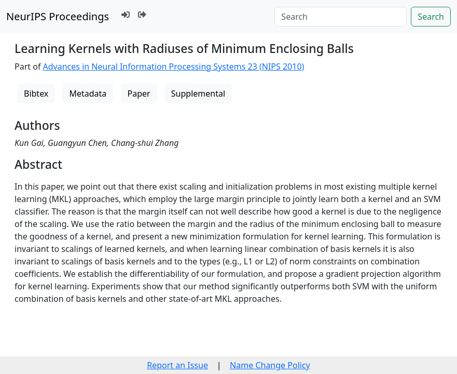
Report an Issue (177, 365)
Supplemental (198, 93)
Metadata (87, 93)
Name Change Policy (270, 365)
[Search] (340, 16)
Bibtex (36, 93)
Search (431, 16)
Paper (139, 93)
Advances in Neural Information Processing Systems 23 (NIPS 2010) (173, 66)
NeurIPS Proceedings (57, 16)
